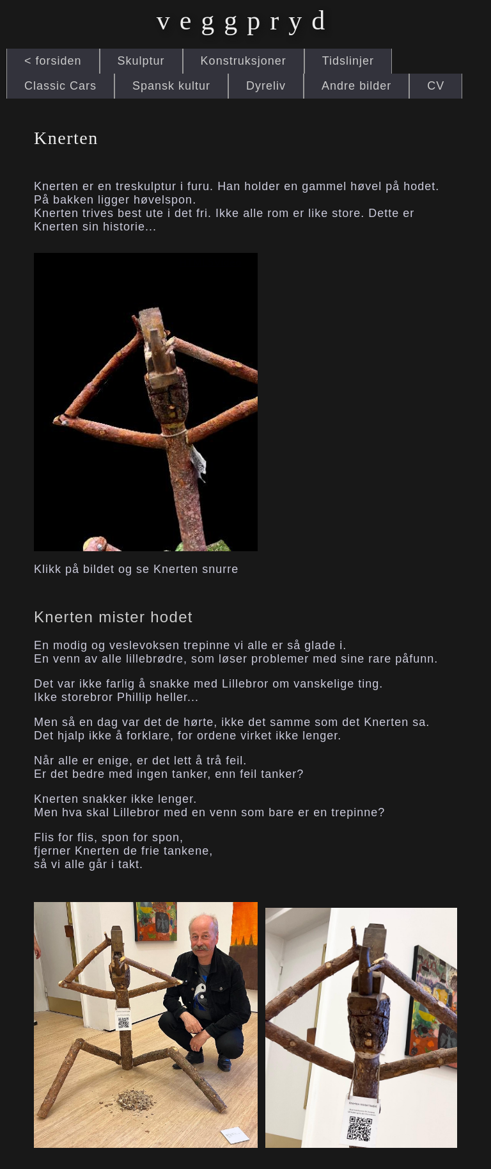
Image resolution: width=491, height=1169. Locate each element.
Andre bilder (356, 85)
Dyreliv (266, 85)
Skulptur (141, 60)
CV (435, 85)
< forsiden (53, 60)
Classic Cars (60, 85)
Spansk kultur (171, 85)
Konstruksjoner (243, 60)
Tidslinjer (348, 60)
